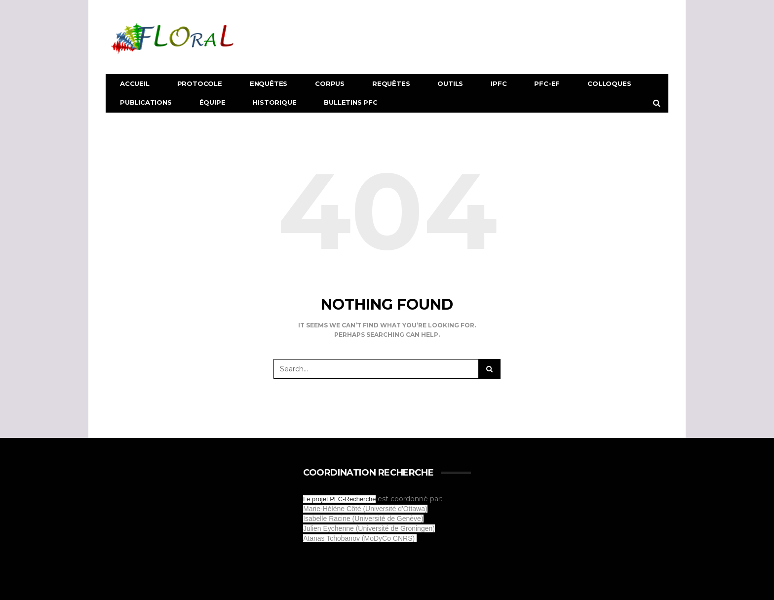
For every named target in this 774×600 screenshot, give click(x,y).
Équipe (212, 102)
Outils (450, 83)
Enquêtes (268, 83)
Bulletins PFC (350, 102)
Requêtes (391, 83)
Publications (146, 102)
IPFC (498, 83)
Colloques (609, 83)
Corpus (330, 83)
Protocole (199, 83)
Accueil (135, 83)
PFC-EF (547, 83)
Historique (274, 102)
